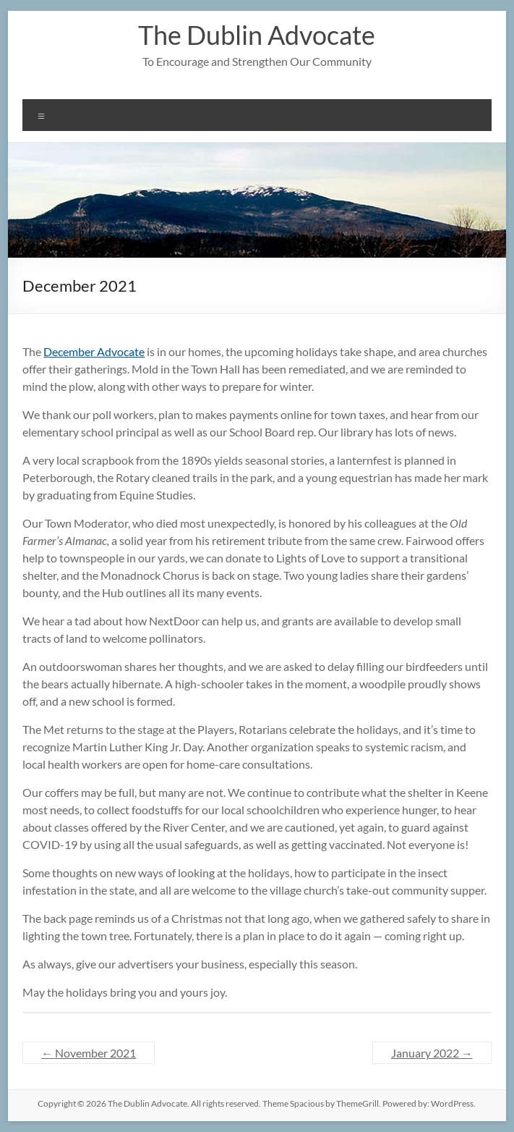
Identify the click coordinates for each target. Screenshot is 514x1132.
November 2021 (88, 1053)
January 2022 (432, 1053)
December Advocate (94, 351)
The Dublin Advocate (256, 35)
